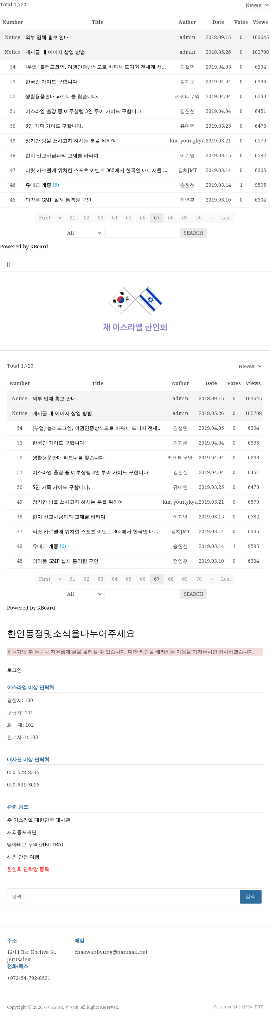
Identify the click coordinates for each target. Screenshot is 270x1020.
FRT (259, 1007)
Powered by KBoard (24, 246)
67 (157, 218)
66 (143, 218)
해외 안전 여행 (23, 857)
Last (226, 218)
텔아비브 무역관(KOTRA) (35, 844)
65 (128, 218)
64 (114, 218)
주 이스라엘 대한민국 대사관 (38, 820)
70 (199, 218)
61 (72, 218)
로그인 (14, 670)
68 (171, 218)
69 (185, 218)
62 (86, 218)
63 (100, 218)
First (44, 218)
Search (193, 233)
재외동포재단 (22, 832)
